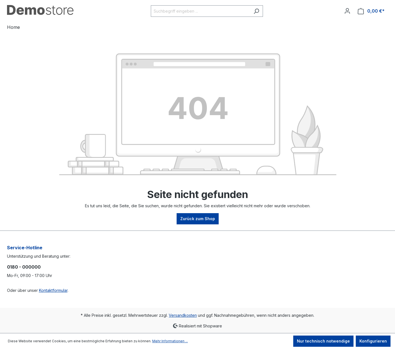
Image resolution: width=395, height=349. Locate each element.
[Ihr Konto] (347, 11)
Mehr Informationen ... (170, 341)
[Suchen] (256, 11)
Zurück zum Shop (197, 218)
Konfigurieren (373, 341)
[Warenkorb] (371, 11)
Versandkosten (183, 315)
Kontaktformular (53, 290)
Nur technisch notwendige (323, 341)
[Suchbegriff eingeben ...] (200, 11)
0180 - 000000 (24, 267)
